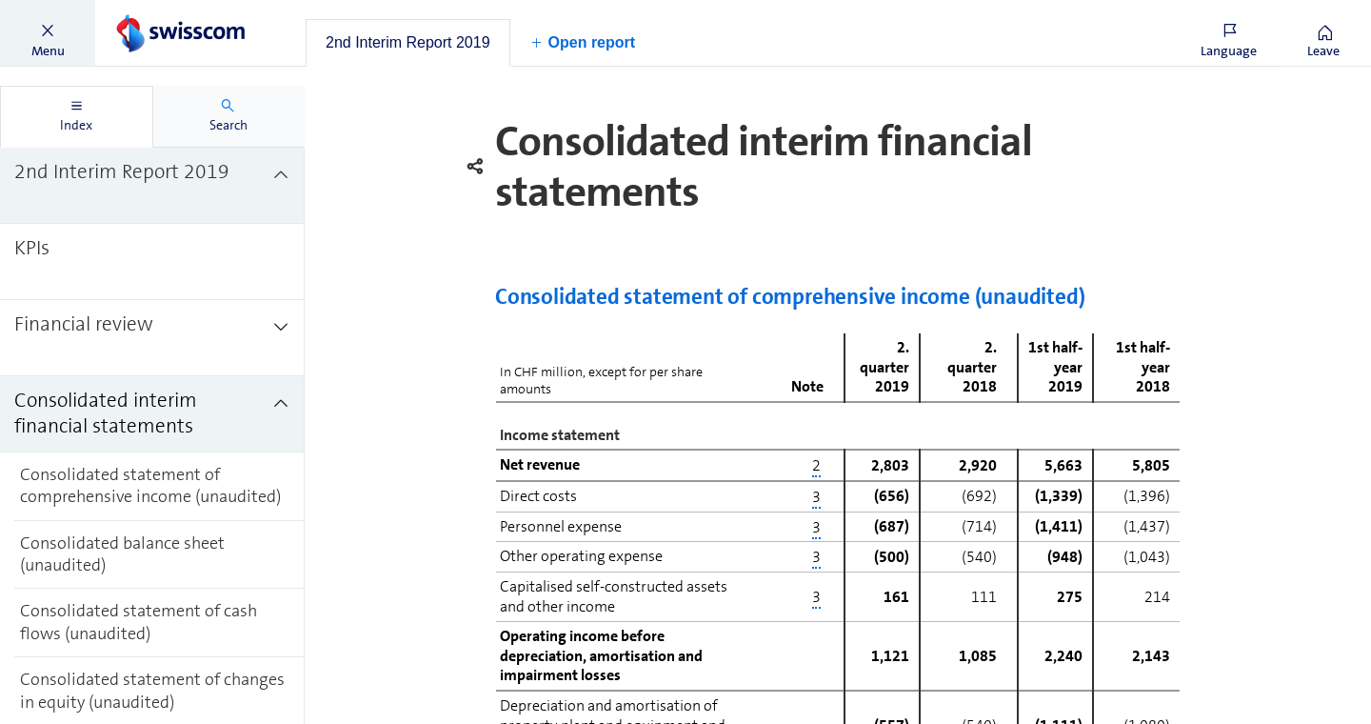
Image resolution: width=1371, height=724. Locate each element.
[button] (47, 33)
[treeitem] (152, 186)
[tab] (408, 43)
